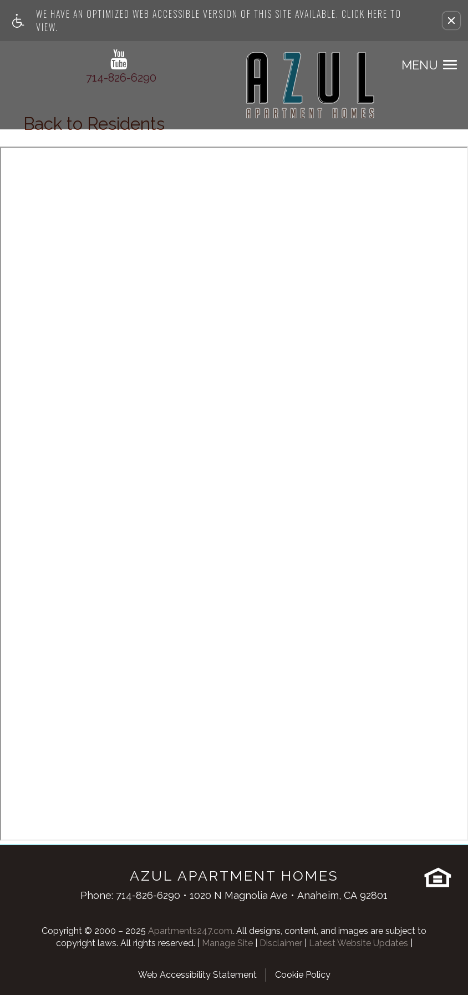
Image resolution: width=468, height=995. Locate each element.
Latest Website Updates (358, 943)
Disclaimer (281, 943)
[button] (451, 20)
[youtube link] (119, 59)
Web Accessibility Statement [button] (197, 974)
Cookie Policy (302, 974)
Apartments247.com (190, 931)
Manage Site (227, 943)
